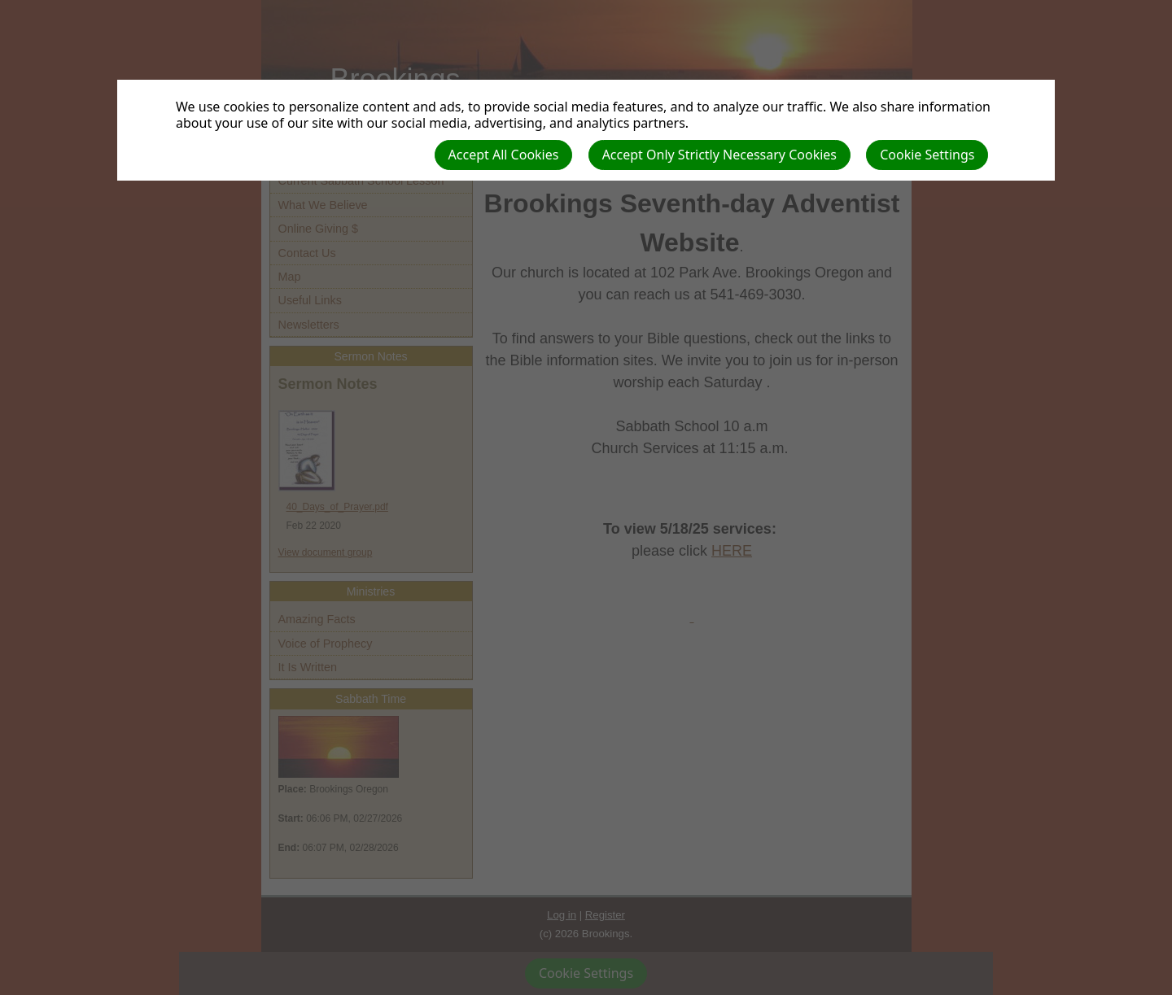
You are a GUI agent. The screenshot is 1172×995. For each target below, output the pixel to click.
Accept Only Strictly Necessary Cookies (719, 155)
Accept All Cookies (503, 155)
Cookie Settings (927, 155)
